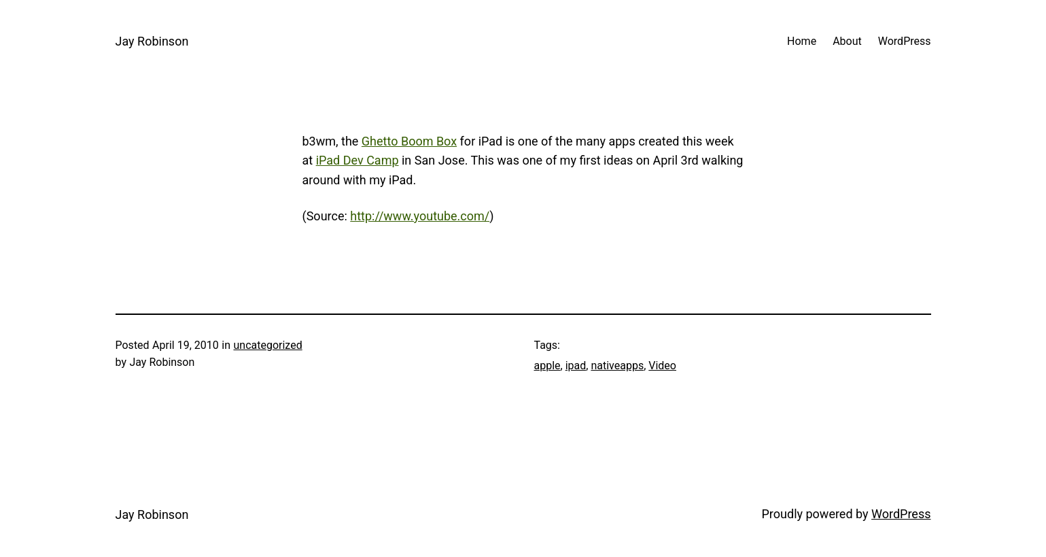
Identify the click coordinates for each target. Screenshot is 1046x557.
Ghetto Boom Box (409, 141)
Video (662, 365)
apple (547, 365)
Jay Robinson (152, 41)
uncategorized (267, 345)
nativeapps (617, 365)
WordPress (900, 514)
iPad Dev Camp (357, 160)
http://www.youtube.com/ (419, 216)
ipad (576, 365)
